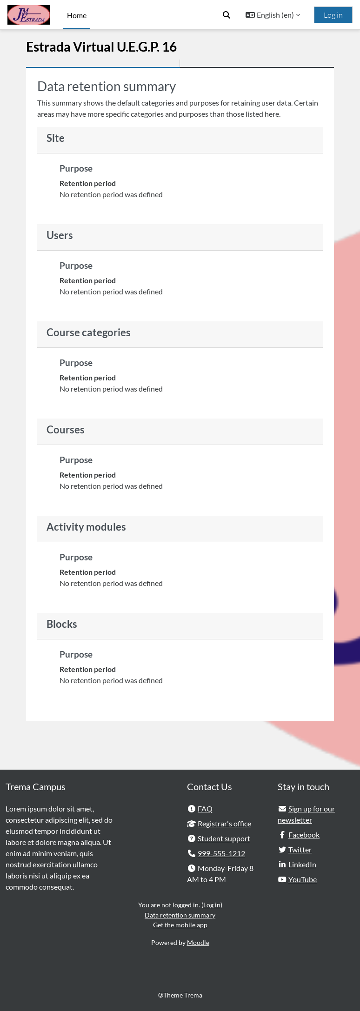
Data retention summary (180, 915)
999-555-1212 (221, 853)
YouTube (302, 879)
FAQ (205, 808)
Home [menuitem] (77, 15)
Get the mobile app (180, 925)
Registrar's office (224, 823)
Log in (333, 15)
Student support (224, 838)
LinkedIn (302, 864)
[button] (226, 15)
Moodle (198, 942)
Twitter (300, 849)
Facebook (304, 834)
